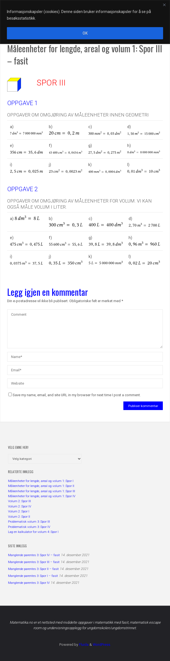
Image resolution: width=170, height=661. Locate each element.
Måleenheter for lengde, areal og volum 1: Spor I (40, 481)
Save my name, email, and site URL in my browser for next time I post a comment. (74, 395)
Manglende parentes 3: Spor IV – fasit (34, 555)
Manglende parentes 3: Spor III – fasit (34, 562)
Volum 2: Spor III (19, 501)
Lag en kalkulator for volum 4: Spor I (33, 532)
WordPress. (102, 644)
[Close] (164, 4)
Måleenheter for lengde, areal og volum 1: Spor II (41, 486)
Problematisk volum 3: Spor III (29, 521)
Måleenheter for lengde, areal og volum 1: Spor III (41, 491)
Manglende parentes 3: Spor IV (29, 583)
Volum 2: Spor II (19, 517)
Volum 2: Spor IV (19, 506)
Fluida (83, 644)
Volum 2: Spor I (18, 511)
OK (85, 33)
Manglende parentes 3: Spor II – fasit (33, 569)
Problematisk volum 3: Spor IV (29, 527)
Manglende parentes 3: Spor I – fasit (33, 576)
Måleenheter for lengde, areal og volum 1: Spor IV (41, 496)
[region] (85, 22)
